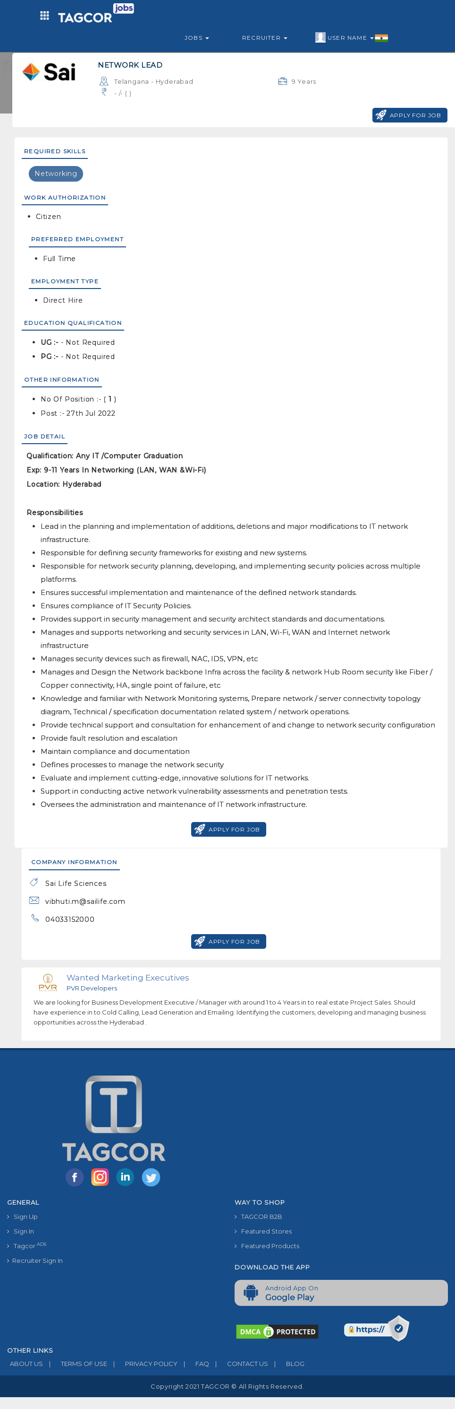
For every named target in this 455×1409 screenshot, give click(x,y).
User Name (351, 38)
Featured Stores (263, 1231)
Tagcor (26, 1246)
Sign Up (22, 1216)
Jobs (197, 37)
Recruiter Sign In (35, 1260)
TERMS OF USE (75, 1363)
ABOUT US (25, 1363)
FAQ (193, 1363)
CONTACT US (238, 1363)
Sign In (20, 1231)
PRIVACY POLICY (142, 1363)
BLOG (286, 1363)
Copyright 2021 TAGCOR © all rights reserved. (227, 1386)
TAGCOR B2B (258, 1216)
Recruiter (264, 37)
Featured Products (267, 1246)
